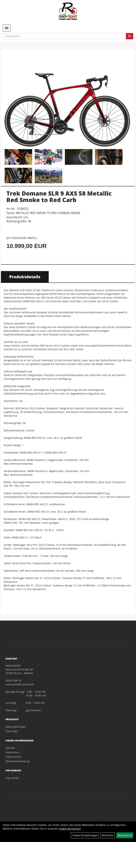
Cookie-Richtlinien (70, 828)
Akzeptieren (124, 835)
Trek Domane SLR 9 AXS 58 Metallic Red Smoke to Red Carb (59, 196)
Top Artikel (12, 778)
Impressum (12, 752)
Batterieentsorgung (17, 761)
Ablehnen (108, 835)
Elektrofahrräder (16, 727)
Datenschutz (13, 756)
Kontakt (10, 748)
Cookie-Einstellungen (85, 835)
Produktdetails (24, 276)
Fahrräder (12, 731)
